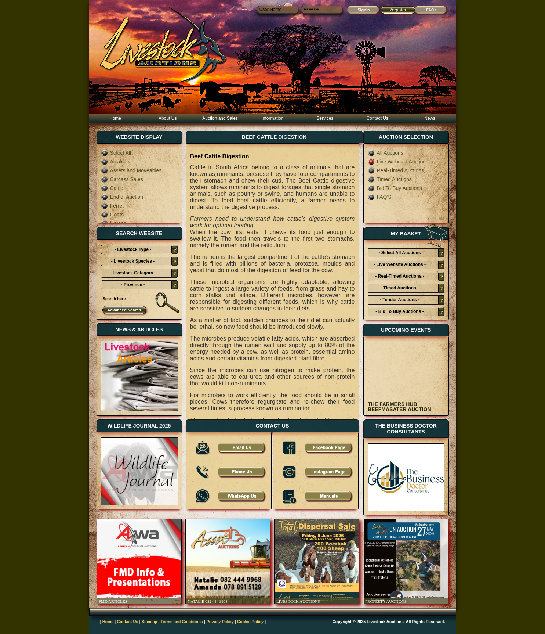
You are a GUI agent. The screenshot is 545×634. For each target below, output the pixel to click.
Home (115, 118)
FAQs (431, 10)
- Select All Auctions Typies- (399, 253)
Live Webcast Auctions (398, 161)
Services (324, 118)
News (429, 118)
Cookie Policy (250, 621)
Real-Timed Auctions (396, 170)
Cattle (112, 188)
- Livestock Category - (133, 272)
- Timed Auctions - (400, 288)
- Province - (133, 284)
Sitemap (149, 621)
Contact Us (377, 118)
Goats (112, 214)
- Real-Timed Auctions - (399, 276)
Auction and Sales (220, 118)
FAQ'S (380, 197)
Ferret (112, 205)
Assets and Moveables (131, 170)
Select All (116, 153)
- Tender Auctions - (399, 299)
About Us (168, 118)
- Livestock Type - (133, 249)
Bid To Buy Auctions (395, 188)
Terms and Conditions (182, 621)
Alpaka (113, 161)
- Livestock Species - (133, 261)
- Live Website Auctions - (400, 264)
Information (272, 118)
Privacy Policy (220, 621)
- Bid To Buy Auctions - (399, 311)
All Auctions (385, 153)
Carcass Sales (122, 179)
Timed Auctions (390, 179)
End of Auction (122, 197)
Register (397, 9)
